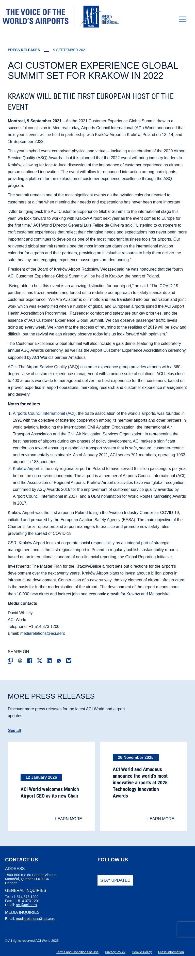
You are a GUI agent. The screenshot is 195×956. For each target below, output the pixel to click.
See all (14, 730)
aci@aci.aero (26, 905)
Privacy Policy (115, 952)
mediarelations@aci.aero (42, 633)
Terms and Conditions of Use (77, 952)
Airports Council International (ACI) (44, 413)
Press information (171, 952)
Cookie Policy (142, 952)
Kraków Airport (26, 468)
